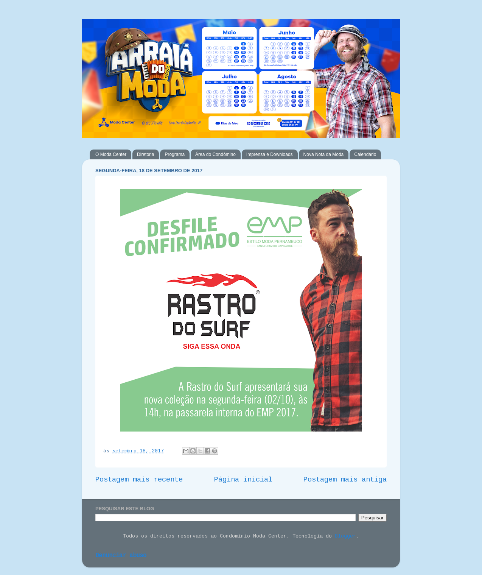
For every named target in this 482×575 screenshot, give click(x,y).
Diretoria (145, 154)
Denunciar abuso (120, 555)
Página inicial (243, 479)
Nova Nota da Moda (323, 154)
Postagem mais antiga (345, 479)
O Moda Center (110, 154)
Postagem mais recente (139, 479)
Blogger (345, 536)
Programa (175, 154)
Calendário (365, 154)
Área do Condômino (215, 154)
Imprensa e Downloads (269, 154)
